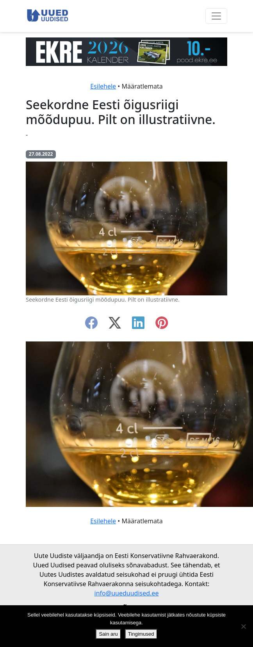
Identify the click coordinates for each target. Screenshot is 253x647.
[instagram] (162, 325)
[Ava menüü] (216, 16)
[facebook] (91, 325)
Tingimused (141, 634)
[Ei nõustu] (243, 626)
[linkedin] (138, 325)
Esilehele (103, 86)
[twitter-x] (115, 325)
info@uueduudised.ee (126, 593)
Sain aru (108, 634)
